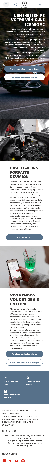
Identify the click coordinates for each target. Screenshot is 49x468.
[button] (16, 4)
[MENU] (6, 4)
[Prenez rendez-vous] (40, 4)
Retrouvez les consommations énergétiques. (24, 444)
